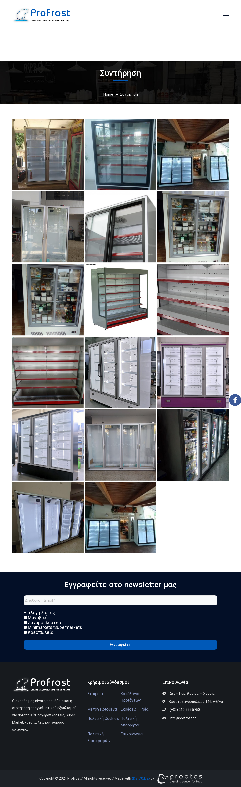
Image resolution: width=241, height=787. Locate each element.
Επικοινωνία (131, 734)
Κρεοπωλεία (38, 632)
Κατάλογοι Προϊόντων (130, 697)
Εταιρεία (95, 693)
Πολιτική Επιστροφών (98, 737)
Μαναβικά (36, 617)
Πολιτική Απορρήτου (130, 721)
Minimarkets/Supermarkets (53, 627)
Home (108, 94)
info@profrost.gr (183, 718)
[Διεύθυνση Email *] (121, 600)
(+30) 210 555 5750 (185, 710)
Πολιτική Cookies (103, 718)
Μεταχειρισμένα (102, 709)
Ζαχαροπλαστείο (43, 622)
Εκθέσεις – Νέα (134, 709)
